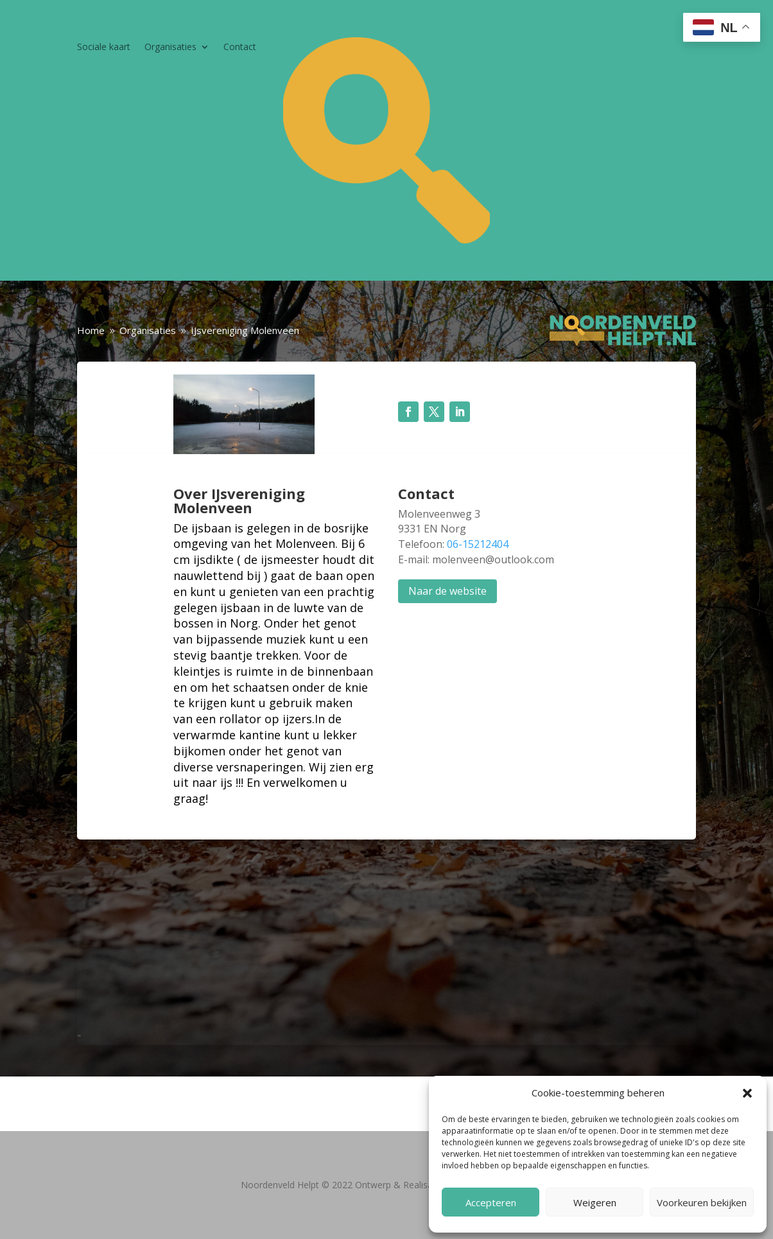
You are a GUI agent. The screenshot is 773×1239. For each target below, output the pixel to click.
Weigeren (594, 1202)
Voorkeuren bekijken (702, 1202)
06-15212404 (477, 544)
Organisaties (170, 47)
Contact (239, 47)
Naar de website (447, 591)
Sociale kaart (103, 47)
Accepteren (490, 1202)
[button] (747, 1093)
